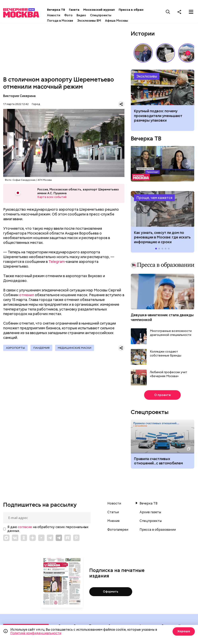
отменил (26, 295)
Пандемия (43, 348)
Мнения (113, 521)
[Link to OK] (24, 538)
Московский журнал (102, 10)
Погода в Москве (64, 21)
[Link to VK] (15, 538)
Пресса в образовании (140, 10)
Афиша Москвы (120, 21)
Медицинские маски (77, 348)
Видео (85, 15)
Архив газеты (150, 512)
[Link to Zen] (32, 538)
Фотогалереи (117, 529)
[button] (187, 53)
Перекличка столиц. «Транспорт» (162, 164)
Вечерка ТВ (60, 10)
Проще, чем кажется (154, 197)
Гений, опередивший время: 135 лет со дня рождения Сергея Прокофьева (165, 53)
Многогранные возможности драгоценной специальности (171, 333)
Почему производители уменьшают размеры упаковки (162, 87)
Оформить (111, 592)
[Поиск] (168, 11)
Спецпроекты (104, 15)
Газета (78, 10)
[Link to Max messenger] (6, 538)
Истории (143, 33)
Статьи (113, 512)
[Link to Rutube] (67, 538)
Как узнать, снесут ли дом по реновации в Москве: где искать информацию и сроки (162, 209)
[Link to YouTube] (41, 538)
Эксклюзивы (146, 76)
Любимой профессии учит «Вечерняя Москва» (168, 374)
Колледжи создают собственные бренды (165, 353)
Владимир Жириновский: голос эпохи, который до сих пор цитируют (143, 53)
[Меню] (191, 11)
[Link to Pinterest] (76, 538)
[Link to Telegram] (50, 538)
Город (36, 104)
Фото (72, 15)
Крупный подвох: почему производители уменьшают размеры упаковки (158, 116)
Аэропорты (15, 348)
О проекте (162, 395)
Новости (57, 15)
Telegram (57, 262)
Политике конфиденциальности (35, 633)
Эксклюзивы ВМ (93, 21)
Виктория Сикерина (19, 96)
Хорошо (183, 631)
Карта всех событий (51, 197)
